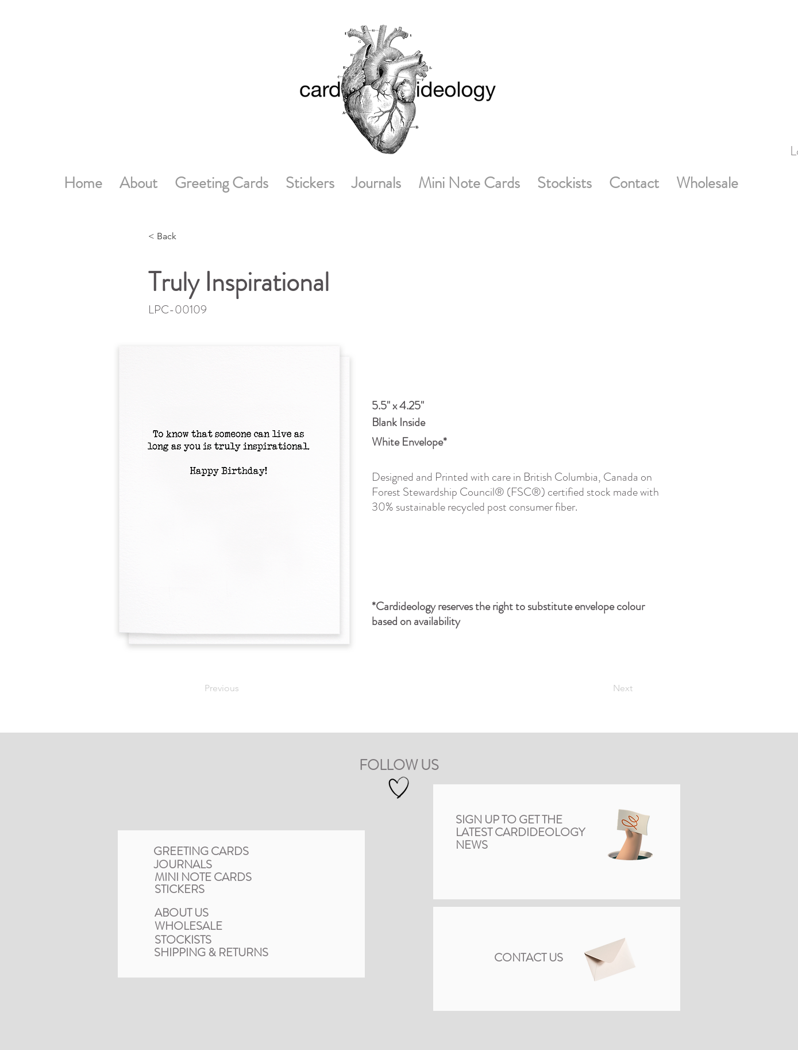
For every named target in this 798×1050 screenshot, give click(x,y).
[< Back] (186, 236)
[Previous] (246, 688)
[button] (630, 834)
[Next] (601, 688)
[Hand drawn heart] (399, 787)
